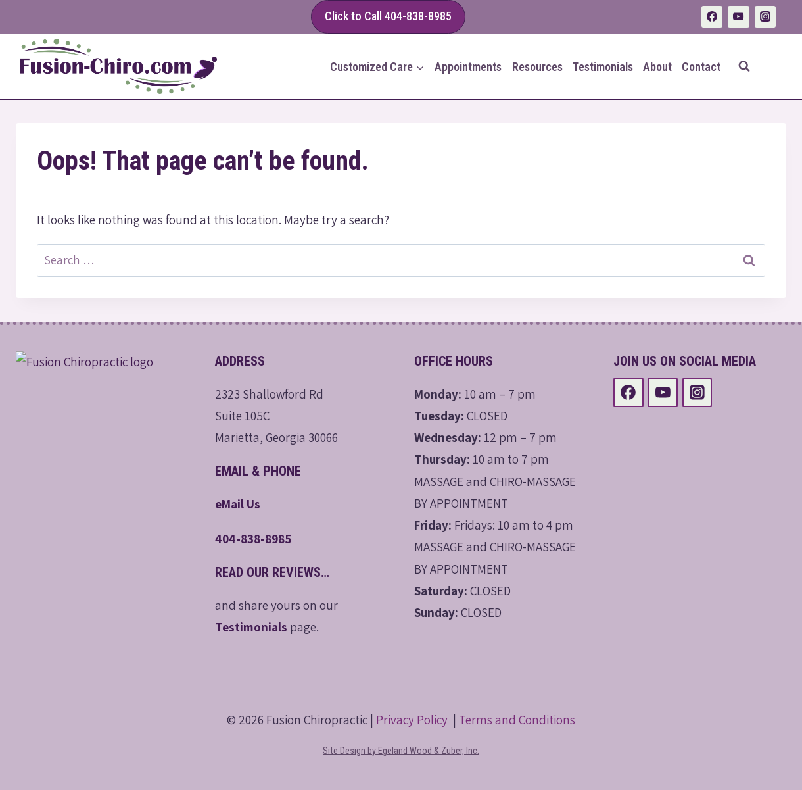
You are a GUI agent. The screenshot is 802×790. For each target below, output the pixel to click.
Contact (701, 67)
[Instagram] (765, 16)
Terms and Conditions (517, 720)
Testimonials (603, 67)
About (657, 67)
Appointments (468, 67)
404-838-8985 (253, 539)
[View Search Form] (744, 66)
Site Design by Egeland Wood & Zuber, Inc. (401, 750)
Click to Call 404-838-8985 (388, 16)
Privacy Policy (412, 720)
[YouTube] (738, 16)
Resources (537, 67)
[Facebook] (711, 16)
